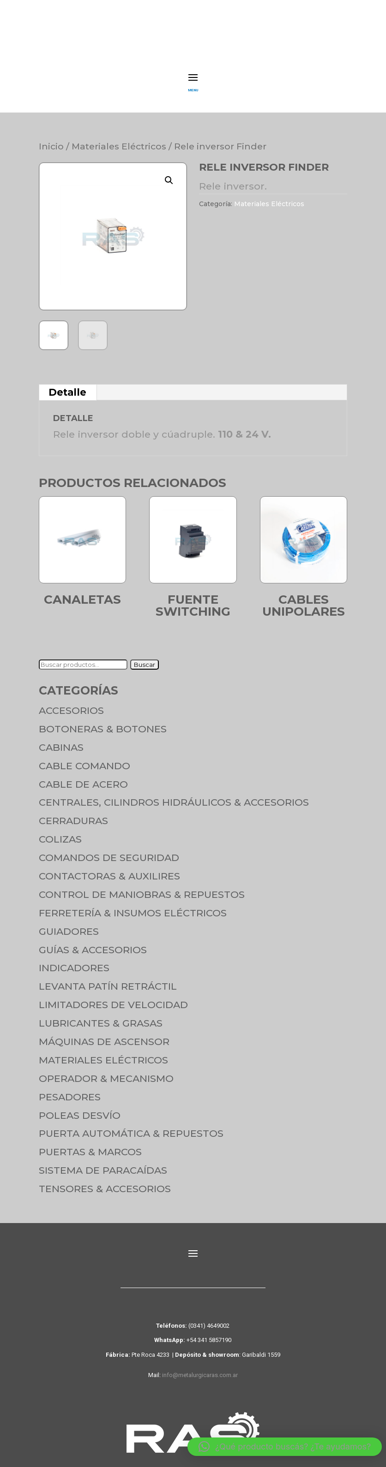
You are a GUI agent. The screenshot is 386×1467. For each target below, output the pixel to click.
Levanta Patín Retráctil (108, 980)
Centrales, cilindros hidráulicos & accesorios (174, 796)
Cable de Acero (83, 778)
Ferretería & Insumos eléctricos (133, 907)
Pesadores (70, 1091)
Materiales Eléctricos (119, 140)
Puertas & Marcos (90, 1146)
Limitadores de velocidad (113, 998)
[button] (169, 174)
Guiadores (69, 925)
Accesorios (71, 704)
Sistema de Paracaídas (103, 1164)
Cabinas (61, 741)
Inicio (51, 140)
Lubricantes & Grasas (101, 1017)
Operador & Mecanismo (106, 1072)
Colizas (60, 833)
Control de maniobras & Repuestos (142, 888)
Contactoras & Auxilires (109, 870)
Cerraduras (73, 814)
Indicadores (74, 962)
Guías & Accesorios (93, 944)
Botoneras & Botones (103, 723)
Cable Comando (84, 760)
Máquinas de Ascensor (104, 1035)
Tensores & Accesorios (105, 1182)
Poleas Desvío (80, 1109)
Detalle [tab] (67, 386)
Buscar (144, 658)
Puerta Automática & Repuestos (131, 1127)
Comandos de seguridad (109, 851)
